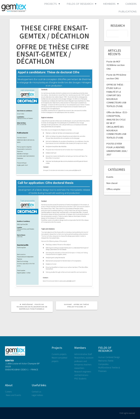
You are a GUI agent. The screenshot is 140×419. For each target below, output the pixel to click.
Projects (57, 348)
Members (80, 348)
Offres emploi (113, 189)
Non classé (112, 183)
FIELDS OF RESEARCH (81, 4)
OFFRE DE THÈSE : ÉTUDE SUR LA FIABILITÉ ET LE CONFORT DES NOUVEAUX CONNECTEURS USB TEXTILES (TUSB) (116, 95)
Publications (128, 11)
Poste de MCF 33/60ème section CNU (115, 65)
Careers (131, 3)
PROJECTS (52, 4)
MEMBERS (111, 4)
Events (109, 176)
